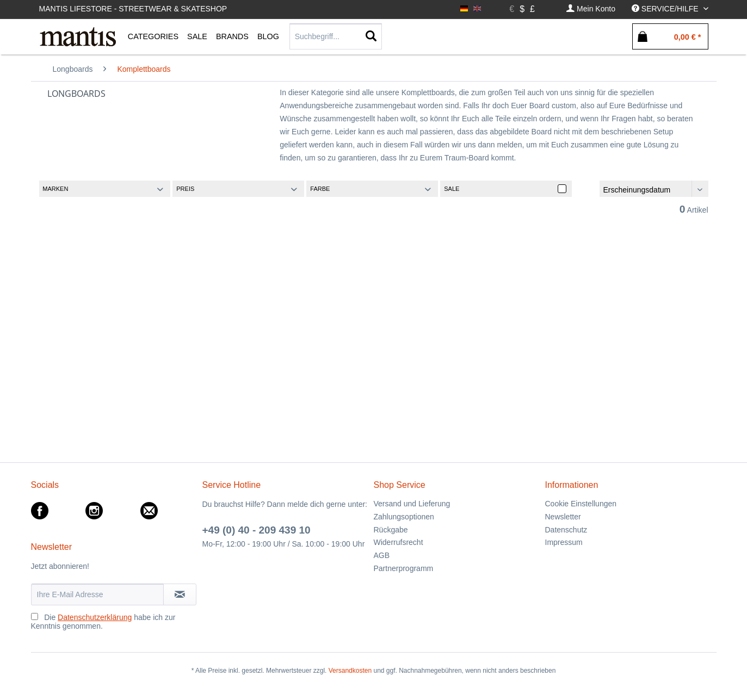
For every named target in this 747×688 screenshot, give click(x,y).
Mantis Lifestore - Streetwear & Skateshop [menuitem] (133, 8)
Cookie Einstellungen (581, 503)
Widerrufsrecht (398, 542)
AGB (382, 555)
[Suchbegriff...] (335, 36)
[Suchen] (371, 36)
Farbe (320, 188)
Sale (451, 188)
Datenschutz (566, 529)
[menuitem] (590, 9)
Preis (185, 188)
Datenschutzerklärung (95, 617)
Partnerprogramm (404, 568)
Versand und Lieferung (412, 503)
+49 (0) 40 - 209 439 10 (256, 530)
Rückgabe (391, 529)
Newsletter (563, 516)
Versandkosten (350, 670)
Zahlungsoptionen (404, 516)
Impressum (564, 542)
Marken (55, 188)
